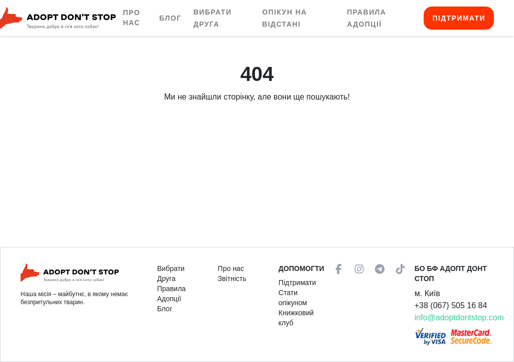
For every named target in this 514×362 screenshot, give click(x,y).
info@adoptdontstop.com (459, 317)
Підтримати (458, 18)
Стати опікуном (293, 298)
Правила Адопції (171, 294)
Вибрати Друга (171, 273)
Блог (170, 18)
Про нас (131, 18)
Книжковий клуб (296, 318)
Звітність (232, 279)
